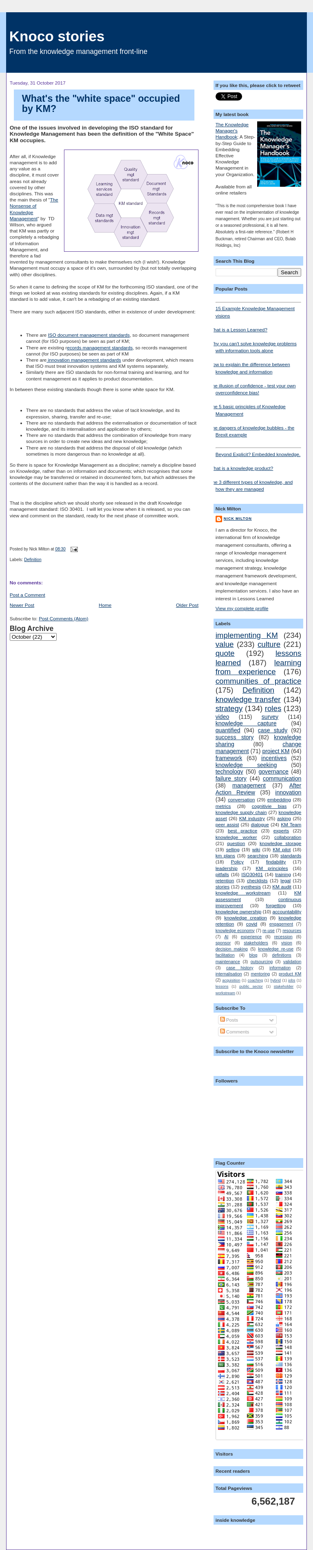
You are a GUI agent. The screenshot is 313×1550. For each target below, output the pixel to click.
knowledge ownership (238, 911)
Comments (234, 1031)
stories (222, 886)
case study (272, 730)
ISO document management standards (89, 335)
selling (233, 849)
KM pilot (282, 849)
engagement (281, 924)
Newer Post (22, 605)
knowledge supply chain (241, 812)
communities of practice (259, 681)
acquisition (231, 980)
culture (269, 644)
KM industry (252, 818)
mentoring (260, 973)
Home (105, 605)
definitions (281, 955)
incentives (274, 758)
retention (225, 880)
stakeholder (283, 986)
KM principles (272, 868)
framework (229, 758)
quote (225, 653)
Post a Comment (27, 594)
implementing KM (247, 635)
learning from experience (259, 667)
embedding (279, 799)
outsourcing (262, 961)
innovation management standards (83, 359)
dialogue (260, 824)
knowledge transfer (248, 699)
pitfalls (222, 874)
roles (273, 708)
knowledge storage (280, 843)
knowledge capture (246, 723)
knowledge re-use (275, 948)
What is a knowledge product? (241, 468)
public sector (251, 986)
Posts (229, 1019)
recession (283, 936)
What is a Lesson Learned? (238, 329)
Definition (32, 559)
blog (253, 955)
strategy (229, 708)
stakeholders (256, 942)
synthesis (251, 886)
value (225, 644)
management (249, 785)
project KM (275, 751)
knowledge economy (235, 930)
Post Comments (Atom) (63, 618)
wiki (256, 849)
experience (251, 936)
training (283, 874)
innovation (288, 792)
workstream (225, 993)
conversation (241, 799)
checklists (257, 880)
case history (239, 967)
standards (290, 855)
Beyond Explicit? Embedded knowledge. (259, 452)
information (280, 967)
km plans (225, 855)
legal (285, 880)
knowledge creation (245, 917)
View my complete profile (242, 608)
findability (276, 861)
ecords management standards (99, 347)
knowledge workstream (243, 892)
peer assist (227, 824)
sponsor (223, 942)
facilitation (225, 955)
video (222, 716)
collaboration (287, 837)
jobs (291, 980)
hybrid (276, 980)
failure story (231, 778)
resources (291, 930)
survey (270, 716)
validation (292, 961)
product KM (290, 973)
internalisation (229, 973)
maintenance (228, 961)
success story (235, 737)
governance (274, 771)
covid (251, 923)
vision (286, 942)
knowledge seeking (246, 765)
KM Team (291, 824)
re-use (268, 930)
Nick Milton (238, 519)
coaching (255, 980)
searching (257, 855)
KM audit (281, 886)
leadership (227, 868)
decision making (232, 948)
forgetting (276, 905)
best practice (242, 830)
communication (282, 778)
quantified (228, 730)
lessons (222, 986)
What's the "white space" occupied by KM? (101, 103)
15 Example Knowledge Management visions (259, 310)
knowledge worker (236, 837)
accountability (286, 911)
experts (281, 830)
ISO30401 (252, 874)
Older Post (187, 605)
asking (284, 818)
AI (226, 936)
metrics (223, 806)
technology (229, 771)
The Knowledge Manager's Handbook (232, 130)
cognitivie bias (269, 806)
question (236, 843)
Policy (237, 861)
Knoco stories (57, 36)
